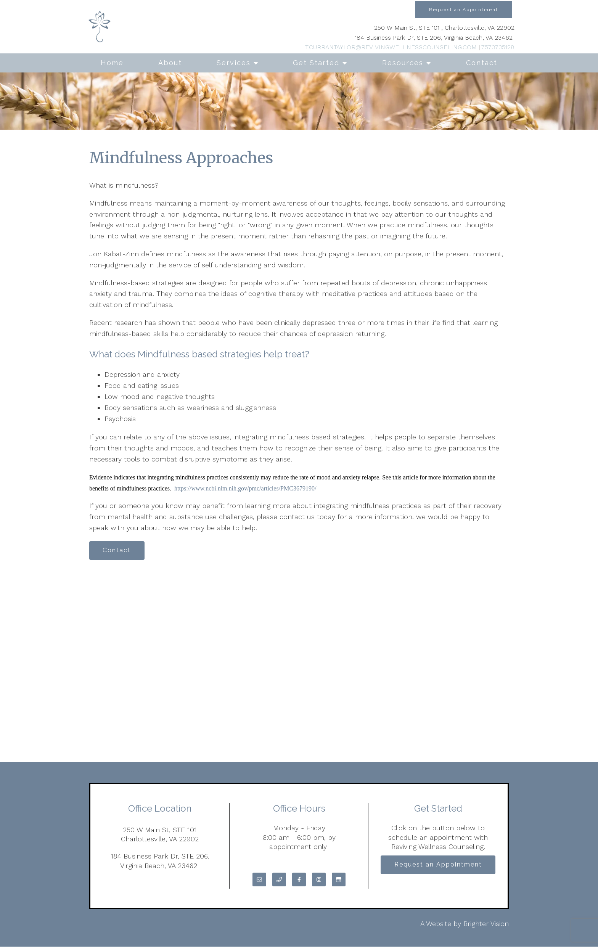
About (170, 63)
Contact (481, 63)
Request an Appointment (463, 9)
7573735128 (497, 47)
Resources (402, 63)
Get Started (316, 63)
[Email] (259, 880)
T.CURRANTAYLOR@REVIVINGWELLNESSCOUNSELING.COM (391, 47)
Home (112, 63)
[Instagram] (319, 880)
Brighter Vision (486, 924)
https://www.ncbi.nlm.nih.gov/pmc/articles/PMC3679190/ (245, 488)
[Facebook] (299, 880)
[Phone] (279, 880)
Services (234, 63)
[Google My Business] (339, 880)
